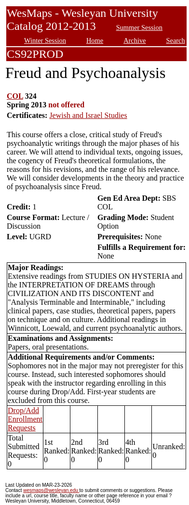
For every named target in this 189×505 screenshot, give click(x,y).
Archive (134, 40)
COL (15, 96)
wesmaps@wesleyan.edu (51, 490)
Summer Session (139, 27)
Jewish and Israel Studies (88, 115)
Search (175, 40)
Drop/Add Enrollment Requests (25, 419)
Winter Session (45, 40)
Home (94, 40)
